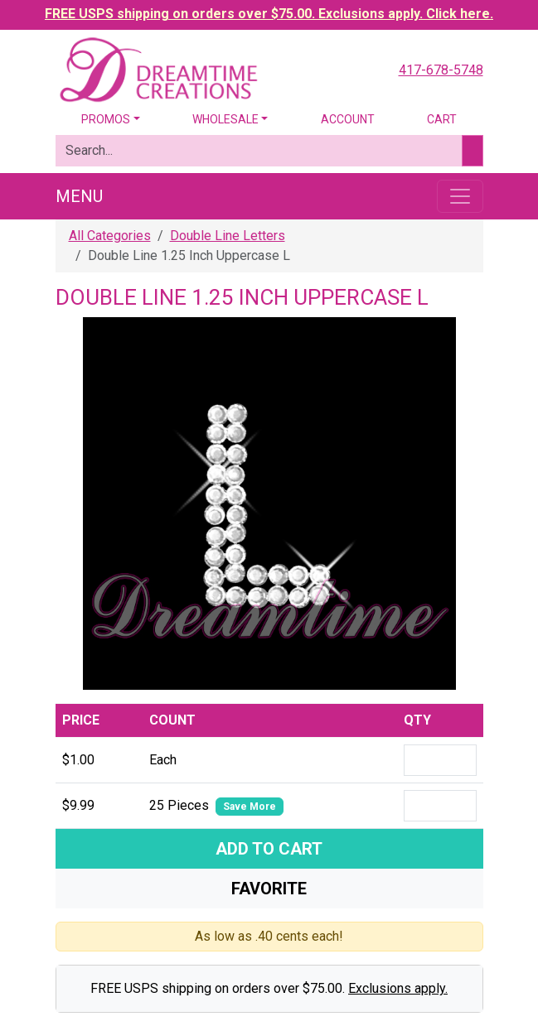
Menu (79, 196)
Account (348, 119)
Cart (442, 119)
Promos (105, 119)
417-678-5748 (441, 70)
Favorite (269, 888)
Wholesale (225, 119)
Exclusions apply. (398, 988)
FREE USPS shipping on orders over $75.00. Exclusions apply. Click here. (269, 14)
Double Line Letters (227, 235)
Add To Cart (269, 849)
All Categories (110, 235)
